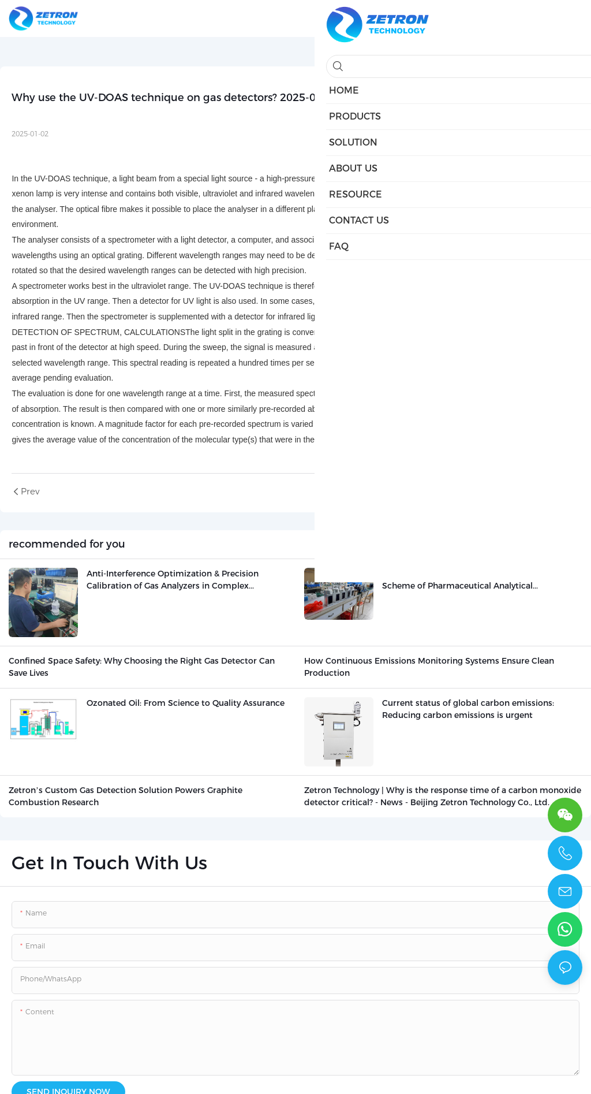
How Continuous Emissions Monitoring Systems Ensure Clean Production (429, 667)
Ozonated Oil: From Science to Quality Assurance (186, 703)
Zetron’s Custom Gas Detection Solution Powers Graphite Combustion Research (125, 796)
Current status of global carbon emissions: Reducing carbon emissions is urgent (468, 709)
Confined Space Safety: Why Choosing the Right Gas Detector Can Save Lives (142, 667)
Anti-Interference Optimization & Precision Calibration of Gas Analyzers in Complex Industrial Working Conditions (173, 580)
